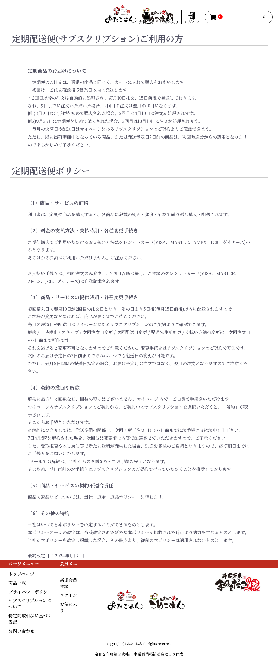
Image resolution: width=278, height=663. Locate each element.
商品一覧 (17, 583)
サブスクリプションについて (29, 603)
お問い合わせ (21, 631)
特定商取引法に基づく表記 (30, 619)
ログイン (68, 595)
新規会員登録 (68, 583)
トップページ (21, 574)
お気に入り (68, 607)
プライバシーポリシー (30, 592)
